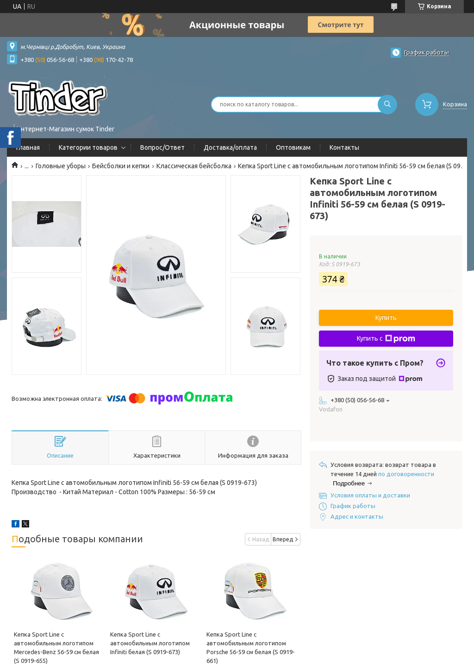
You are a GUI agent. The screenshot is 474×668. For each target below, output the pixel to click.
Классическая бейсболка (193, 166)
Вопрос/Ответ (162, 147)
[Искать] (387, 104)
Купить (386, 317)
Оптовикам (293, 147)
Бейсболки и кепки (121, 166)
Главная (28, 147)
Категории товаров (88, 147)
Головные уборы (61, 166)
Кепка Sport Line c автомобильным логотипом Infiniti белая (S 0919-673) (150, 643)
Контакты (344, 147)
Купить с (386, 339)
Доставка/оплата (230, 147)
